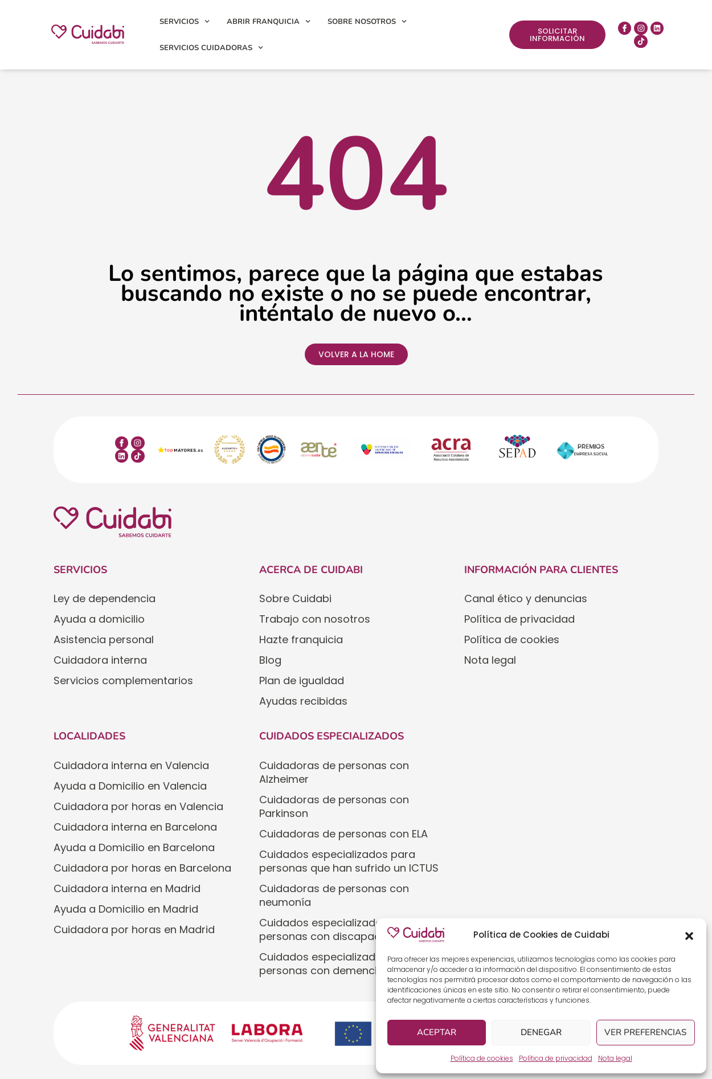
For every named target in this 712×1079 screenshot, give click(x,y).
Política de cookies (482, 1058)
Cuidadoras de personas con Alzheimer (334, 772)
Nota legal (615, 1058)
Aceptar (436, 1033)
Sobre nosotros (367, 21)
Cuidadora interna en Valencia (131, 765)
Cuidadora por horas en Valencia (138, 806)
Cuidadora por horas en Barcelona (142, 868)
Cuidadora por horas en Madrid (134, 929)
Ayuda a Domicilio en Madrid (126, 909)
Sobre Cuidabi (295, 598)
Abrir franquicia (268, 21)
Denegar (541, 1033)
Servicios (184, 21)
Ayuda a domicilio (99, 619)
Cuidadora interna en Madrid (127, 888)
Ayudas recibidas (303, 701)
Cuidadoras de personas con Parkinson (334, 806)
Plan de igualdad (301, 680)
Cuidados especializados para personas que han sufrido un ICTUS (349, 861)
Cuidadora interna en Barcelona (135, 827)
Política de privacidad (555, 1058)
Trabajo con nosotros (314, 619)
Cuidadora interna (100, 660)
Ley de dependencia (105, 598)
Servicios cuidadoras (211, 47)
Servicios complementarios (123, 680)
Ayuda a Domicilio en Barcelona (134, 847)
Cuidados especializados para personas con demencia (337, 964)
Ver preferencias (645, 1033)
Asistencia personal (104, 639)
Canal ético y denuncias (525, 598)
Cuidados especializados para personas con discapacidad (337, 929)
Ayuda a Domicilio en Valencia (130, 786)
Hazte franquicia (301, 639)
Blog (270, 660)
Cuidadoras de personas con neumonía (334, 895)
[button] (689, 935)
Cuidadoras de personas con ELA (343, 834)
